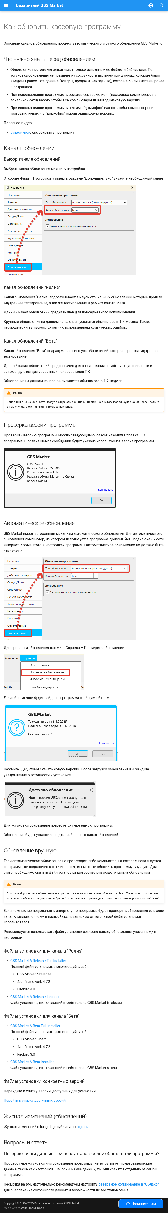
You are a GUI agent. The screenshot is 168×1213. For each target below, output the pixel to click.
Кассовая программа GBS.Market (56, 1203)
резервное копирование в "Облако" (129, 1184)
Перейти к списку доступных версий (35, 1100)
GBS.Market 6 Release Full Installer (38, 961)
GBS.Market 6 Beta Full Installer (35, 1026)
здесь (83, 1127)
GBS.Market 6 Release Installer (35, 997)
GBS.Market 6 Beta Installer (32, 1062)
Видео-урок (20, 132)
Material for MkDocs (31, 1208)
